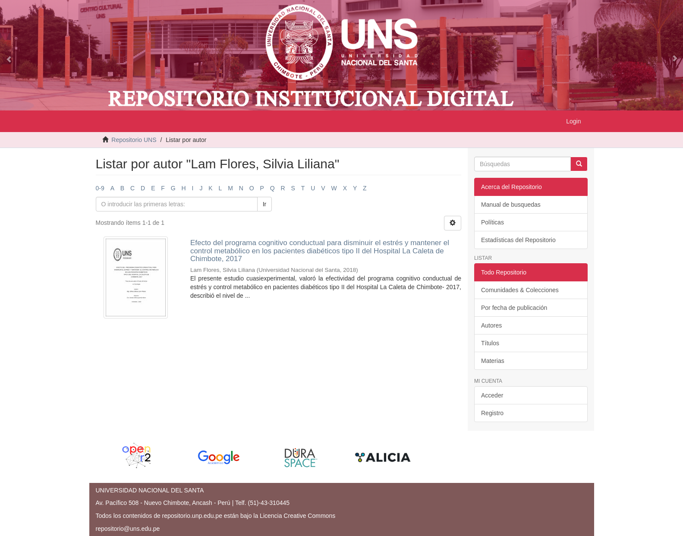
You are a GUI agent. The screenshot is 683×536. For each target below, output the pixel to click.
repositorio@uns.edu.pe (128, 528)
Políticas (492, 222)
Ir (265, 204)
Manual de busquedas (511, 204)
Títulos (490, 343)
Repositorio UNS (133, 139)
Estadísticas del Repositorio (518, 239)
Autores (491, 325)
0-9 (100, 188)
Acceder (492, 395)
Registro (492, 413)
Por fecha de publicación (514, 307)
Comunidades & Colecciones (520, 290)
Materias (492, 360)
